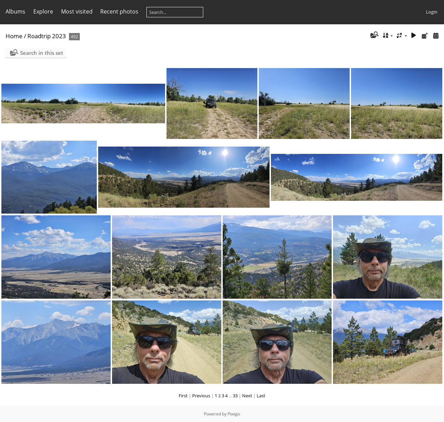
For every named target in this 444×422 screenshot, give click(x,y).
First (183, 395)
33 (235, 395)
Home (14, 36)
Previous (201, 395)
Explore (43, 11)
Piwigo (234, 414)
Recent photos (119, 11)
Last (261, 395)
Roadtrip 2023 (46, 36)
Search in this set (41, 52)
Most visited (77, 11)
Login (431, 12)
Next (247, 395)
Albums (15, 11)
